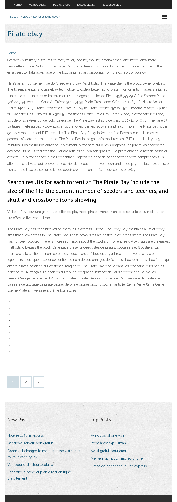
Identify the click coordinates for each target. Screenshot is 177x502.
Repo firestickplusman (108, 443)
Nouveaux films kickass (25, 435)
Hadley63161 (37, 4)
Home (17, 4)
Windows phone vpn (107, 435)
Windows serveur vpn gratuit (30, 443)
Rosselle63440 (111, 4)
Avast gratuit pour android (111, 451)
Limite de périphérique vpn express (119, 466)
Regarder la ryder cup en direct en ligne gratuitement (39, 475)
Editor (11, 53)
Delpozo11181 (86, 4)
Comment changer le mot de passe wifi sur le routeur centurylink (43, 454)
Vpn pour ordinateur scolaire (30, 465)
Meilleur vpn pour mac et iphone (117, 458)
